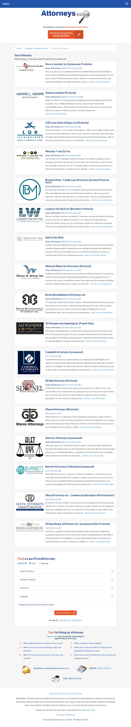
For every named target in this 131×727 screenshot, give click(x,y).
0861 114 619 (104, 668)
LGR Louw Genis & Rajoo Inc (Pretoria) (67, 122)
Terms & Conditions (57, 693)
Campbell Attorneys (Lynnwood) (64, 352)
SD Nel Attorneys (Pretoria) (61, 380)
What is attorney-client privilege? (86, 643)
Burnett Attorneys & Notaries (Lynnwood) (69, 466)
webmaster (90, 710)
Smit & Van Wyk (54, 237)
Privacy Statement (74, 693)
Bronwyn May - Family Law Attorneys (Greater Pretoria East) (77, 181)
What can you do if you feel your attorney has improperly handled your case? (91, 649)
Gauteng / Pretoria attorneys (37, 48)
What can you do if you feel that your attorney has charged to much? (93, 656)
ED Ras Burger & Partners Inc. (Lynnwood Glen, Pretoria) (77, 523)
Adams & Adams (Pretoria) (60, 92)
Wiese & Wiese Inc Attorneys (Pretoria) (68, 266)
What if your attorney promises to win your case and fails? (41, 656)
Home (19, 48)
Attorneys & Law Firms (66, 34)
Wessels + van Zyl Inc (57, 151)
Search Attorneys (64, 613)
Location (77, 620)
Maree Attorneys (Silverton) (61, 409)
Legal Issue (65, 620)
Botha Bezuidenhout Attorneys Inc (65, 294)
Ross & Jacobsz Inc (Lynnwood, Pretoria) (68, 64)
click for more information (99, 82)
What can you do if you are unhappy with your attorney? (40, 649)
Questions (52, 636)
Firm (34, 563)
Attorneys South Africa (65, 715)
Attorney (44, 563)
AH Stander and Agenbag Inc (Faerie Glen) (69, 323)
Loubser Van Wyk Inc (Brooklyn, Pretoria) (69, 208)
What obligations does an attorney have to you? (41, 643)
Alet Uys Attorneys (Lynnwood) (63, 437)
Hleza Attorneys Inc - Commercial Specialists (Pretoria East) (79, 495)
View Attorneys (72, 68)
